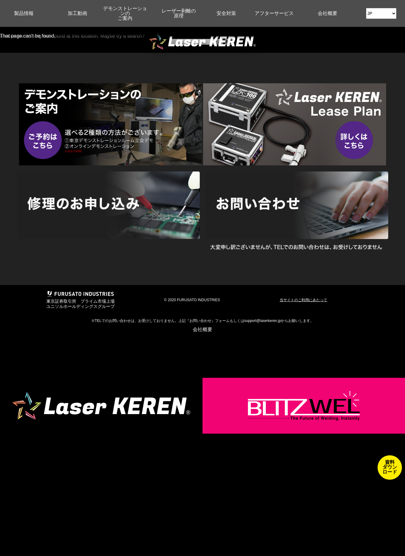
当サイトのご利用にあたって (303, 300)
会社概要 (327, 13)
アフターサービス (274, 13)
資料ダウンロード (389, 467)
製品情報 (24, 13)
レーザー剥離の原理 (179, 13)
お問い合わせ (200, 321)
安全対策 (226, 13)
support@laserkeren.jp (262, 321)
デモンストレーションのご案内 (125, 13)
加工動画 (77, 13)
